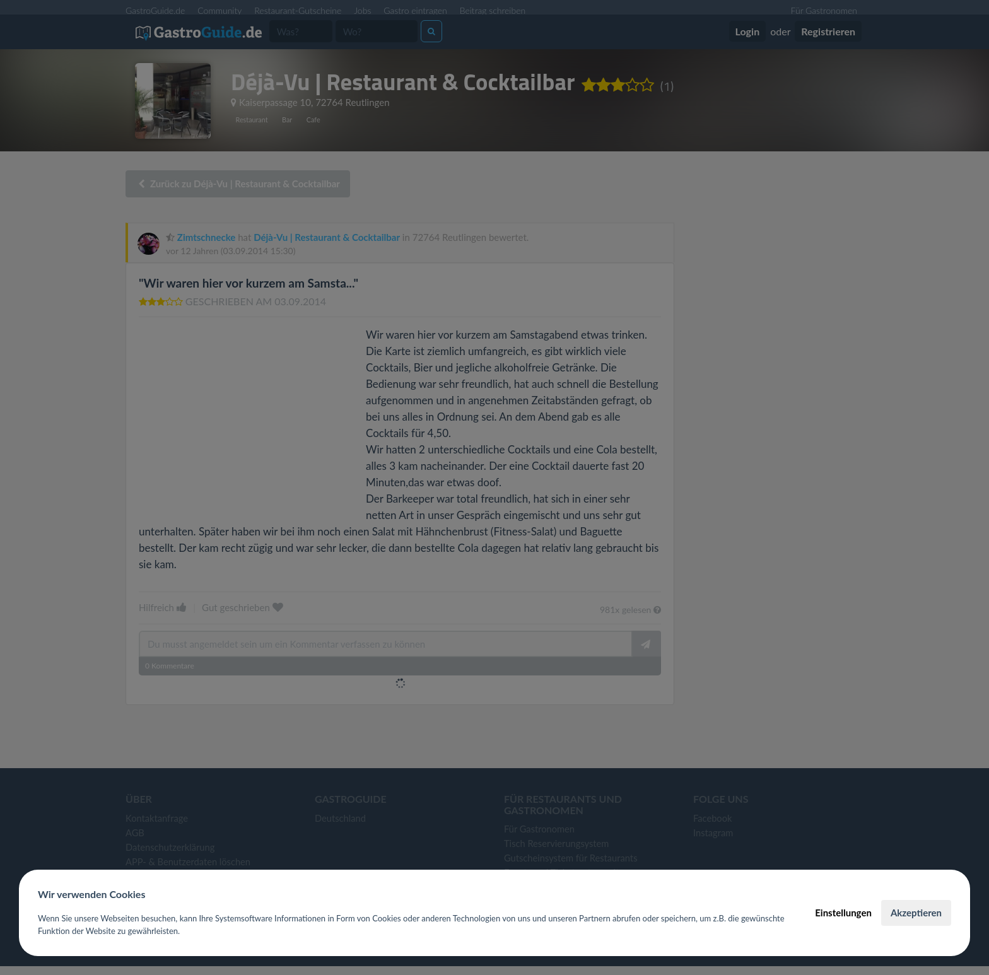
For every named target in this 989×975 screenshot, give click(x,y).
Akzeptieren (916, 912)
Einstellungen (843, 912)
